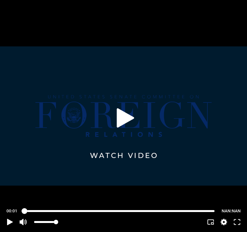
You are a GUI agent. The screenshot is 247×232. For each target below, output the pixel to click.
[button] (10, 222)
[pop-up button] (224, 222)
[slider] (119, 211)
